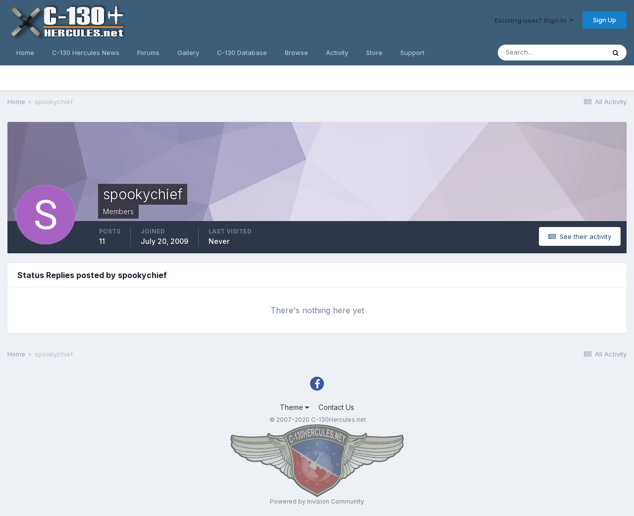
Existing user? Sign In (534, 20)
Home (25, 53)
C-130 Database (242, 53)
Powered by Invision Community (317, 501)
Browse (296, 53)
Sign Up (604, 20)
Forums (148, 53)
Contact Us (336, 407)
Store (374, 53)
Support (412, 53)
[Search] (551, 52)
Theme (294, 407)
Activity (337, 53)
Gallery (188, 53)
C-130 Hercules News (85, 53)
